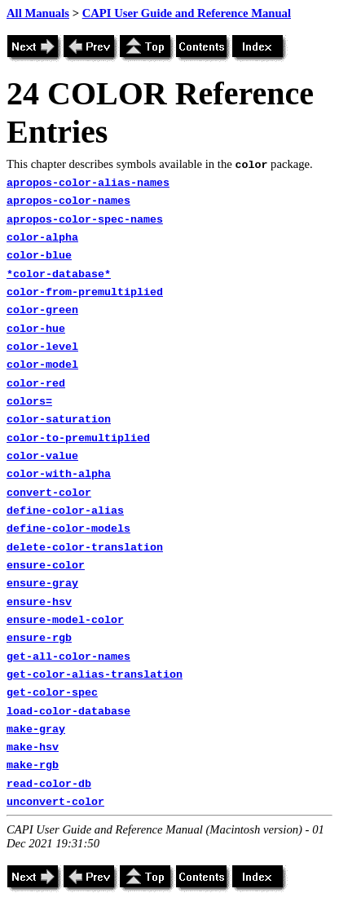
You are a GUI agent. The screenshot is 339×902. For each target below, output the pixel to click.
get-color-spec (52, 693)
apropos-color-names (68, 201)
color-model (42, 365)
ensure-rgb (39, 638)
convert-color (49, 493)
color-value (42, 456)
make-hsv (33, 747)
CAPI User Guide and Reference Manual (186, 13)
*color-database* (59, 274)
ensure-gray (42, 583)
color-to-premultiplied (78, 438)
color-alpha (42, 238)
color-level (42, 347)
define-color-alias (65, 511)
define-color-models (68, 529)
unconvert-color (55, 802)
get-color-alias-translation (95, 675)
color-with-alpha (59, 474)
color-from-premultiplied (85, 292)
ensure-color (46, 565)
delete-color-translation (85, 548)
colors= (29, 402)
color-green (42, 310)
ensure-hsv (39, 602)
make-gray (36, 729)
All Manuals (38, 13)
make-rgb (33, 765)
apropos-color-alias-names (88, 183)
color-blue (39, 256)
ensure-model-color (65, 620)
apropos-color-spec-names (85, 220)
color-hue (36, 329)
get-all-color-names (68, 657)
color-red (36, 384)
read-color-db (49, 784)
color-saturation (59, 419)
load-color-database (68, 711)
